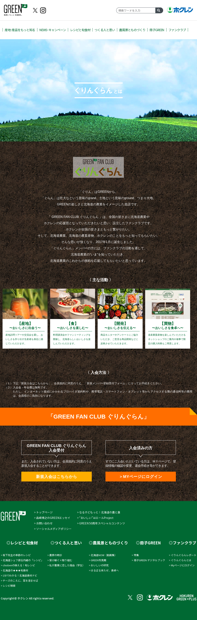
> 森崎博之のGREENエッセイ (52, 518)
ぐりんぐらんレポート (183, 555)
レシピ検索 (9, 585)
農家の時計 (55, 555)
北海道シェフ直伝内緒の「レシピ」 (23, 560)
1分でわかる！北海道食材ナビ (20, 575)
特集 (136, 555)
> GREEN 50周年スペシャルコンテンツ (101, 523)
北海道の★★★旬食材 (15, 570)
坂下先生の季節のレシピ (17, 555)
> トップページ (43, 512)
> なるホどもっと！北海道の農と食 (98, 512)
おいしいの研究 (100, 565)
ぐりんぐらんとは (181, 560)
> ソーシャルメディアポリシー (53, 529)
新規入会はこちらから (56, 476)
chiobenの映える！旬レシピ (19, 565)
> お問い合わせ (43, 523)
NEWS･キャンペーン (52, 29)
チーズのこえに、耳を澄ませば (20, 580)
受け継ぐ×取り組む (60, 560)
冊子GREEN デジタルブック (149, 560)
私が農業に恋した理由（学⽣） (67, 565)
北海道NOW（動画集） (104, 555)
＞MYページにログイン (140, 476)
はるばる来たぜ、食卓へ (105, 570)
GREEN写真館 (98, 560)
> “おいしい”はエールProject (95, 518)
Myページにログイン (183, 565)
